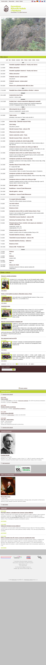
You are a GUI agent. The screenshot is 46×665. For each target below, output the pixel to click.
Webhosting (14, 579)
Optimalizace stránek (28, 579)
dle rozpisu (14, 402)
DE (38, 1)
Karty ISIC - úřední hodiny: (7, 419)
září (7, 60)
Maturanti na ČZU (5, 353)
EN (33, 1)
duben (29, 60)
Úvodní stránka (4, 1)
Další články (5, 504)
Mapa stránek (11, 1)
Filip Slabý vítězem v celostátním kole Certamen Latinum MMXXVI (17, 512)
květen (33, 60)
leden (22, 60)
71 (29, 364)
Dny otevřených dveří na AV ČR (9, 338)
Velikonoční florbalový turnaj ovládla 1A (10, 525)
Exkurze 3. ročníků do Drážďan (8, 276)
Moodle (21, 1)
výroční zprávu (10, 415)
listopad (13, 60)
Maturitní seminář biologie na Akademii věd (11, 321)
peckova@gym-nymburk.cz (19, 408)
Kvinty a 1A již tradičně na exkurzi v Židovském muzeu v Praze (16, 293)
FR (40, 1)
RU (43, 1)
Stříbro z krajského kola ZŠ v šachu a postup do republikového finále (18, 537)
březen (26, 60)
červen (37, 60)
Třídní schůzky (4, 399)
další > (32, 364)
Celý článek (4, 290)
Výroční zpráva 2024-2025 (7, 413)
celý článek (3, 521)
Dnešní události (23, 388)
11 (24, 364)
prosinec (18, 60)
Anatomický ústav (5, 306)
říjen (10, 60)
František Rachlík (5, 455)
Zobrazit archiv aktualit (7, 394)
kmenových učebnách (23, 400)
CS (35, 1)
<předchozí (3, 364)
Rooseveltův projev (5, 496)
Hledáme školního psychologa (8, 406)
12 (26, 364)
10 (22, 364)
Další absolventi (6, 463)
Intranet (17, 1)
